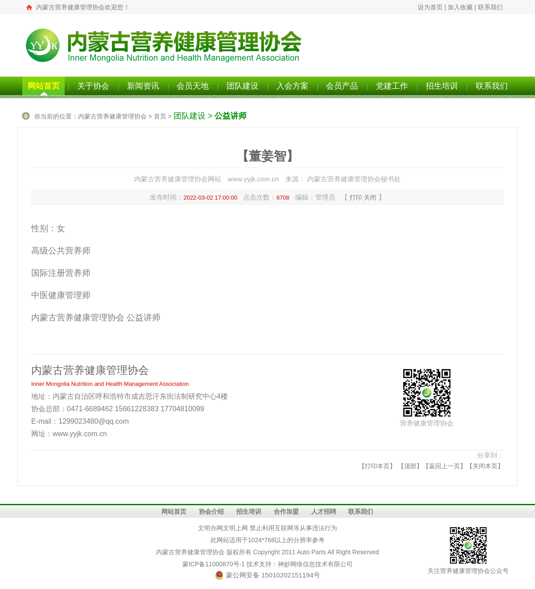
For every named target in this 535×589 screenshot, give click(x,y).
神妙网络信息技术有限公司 (315, 564)
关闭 (370, 197)
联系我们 (490, 7)
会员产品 (342, 86)
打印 (356, 197)
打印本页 (377, 466)
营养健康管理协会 (200, 552)
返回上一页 (444, 466)
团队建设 (242, 86)
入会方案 (292, 86)
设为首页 (430, 7)
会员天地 (193, 86)
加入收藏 (460, 7)
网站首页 (44, 86)
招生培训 (442, 86)
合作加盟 (286, 511)
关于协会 (93, 86)
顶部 (410, 466)
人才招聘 (323, 511)
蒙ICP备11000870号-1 (213, 564)
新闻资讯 (143, 86)
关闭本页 (485, 466)
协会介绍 (211, 511)
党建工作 (392, 86)
